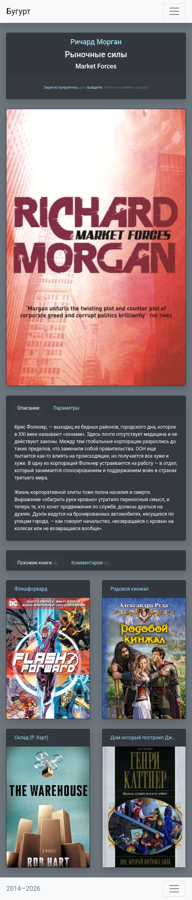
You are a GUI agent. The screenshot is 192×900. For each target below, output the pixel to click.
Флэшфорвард (30, 589)
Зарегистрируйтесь (61, 87)
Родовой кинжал (129, 589)
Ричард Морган (96, 42)
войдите (94, 87)
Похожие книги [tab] (37, 563)
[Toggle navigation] (174, 11)
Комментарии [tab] (90, 563)
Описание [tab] (28, 408)
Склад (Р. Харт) (31, 737)
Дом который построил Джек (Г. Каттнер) (143, 738)
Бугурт (18, 11)
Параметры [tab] (66, 408)
